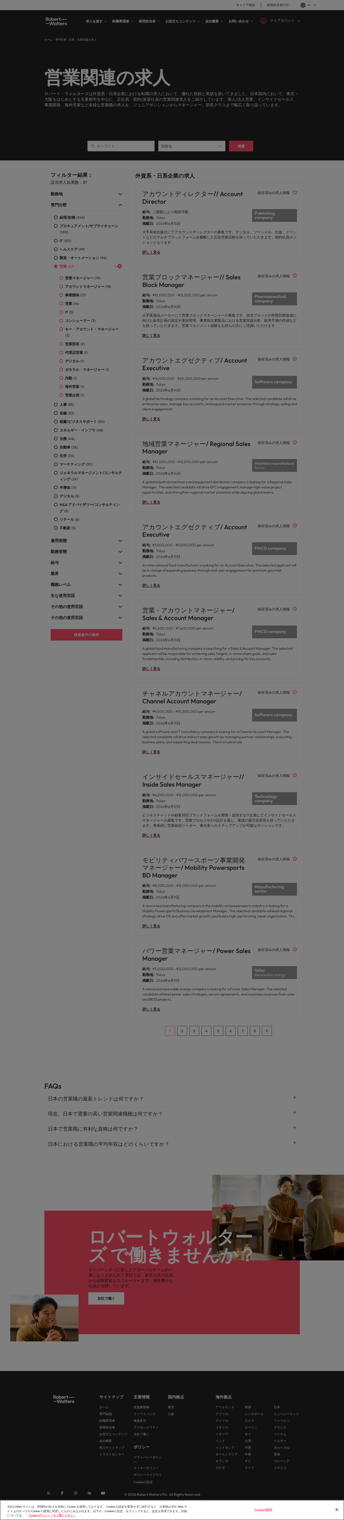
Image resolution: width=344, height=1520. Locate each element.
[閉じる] (337, 1512)
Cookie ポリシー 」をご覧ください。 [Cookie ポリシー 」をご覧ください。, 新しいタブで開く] (52, 1518)
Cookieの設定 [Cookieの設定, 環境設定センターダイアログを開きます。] (263, 1512)
